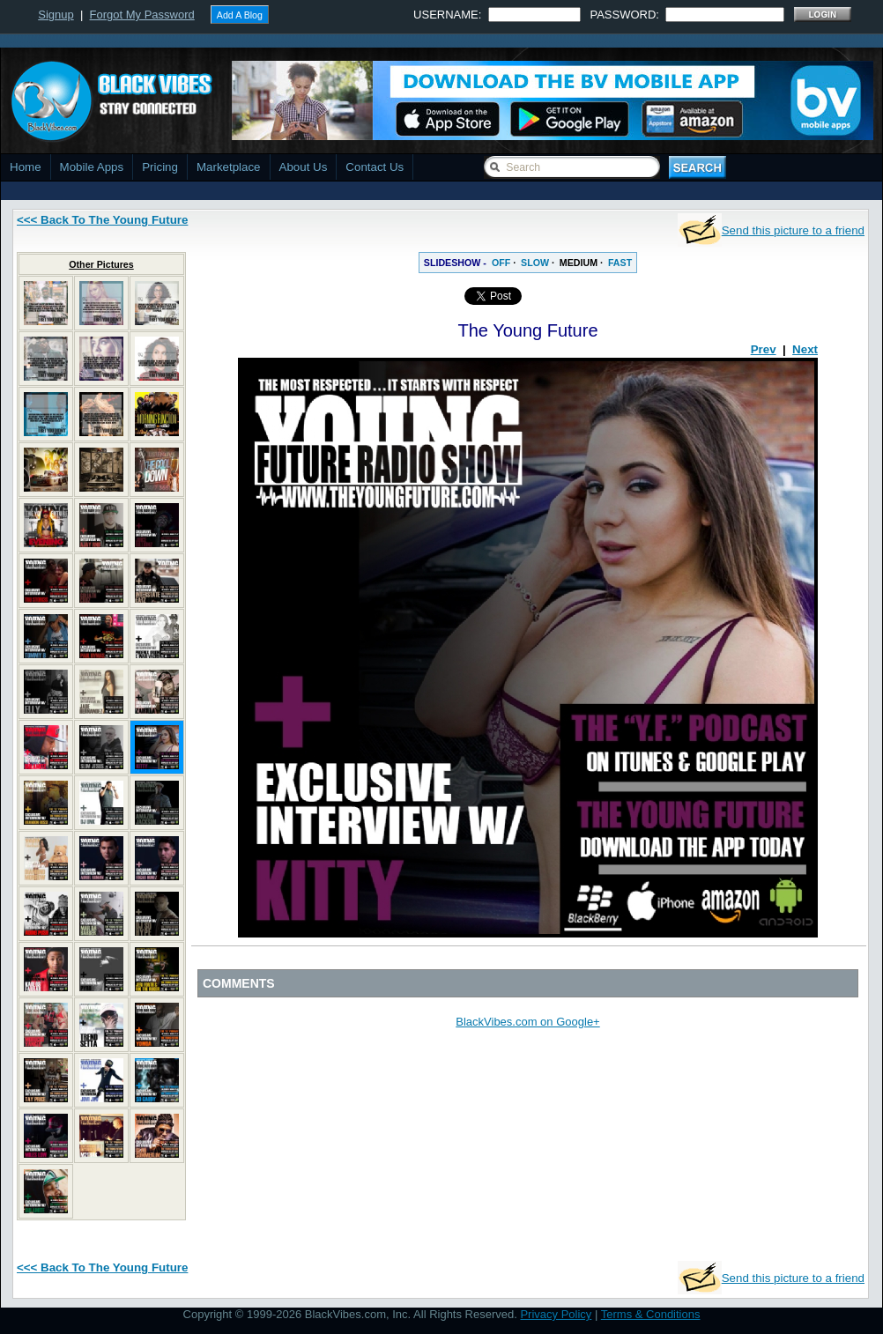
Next (805, 349)
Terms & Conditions (651, 1314)
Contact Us (374, 167)
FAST (620, 262)
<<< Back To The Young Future (102, 219)
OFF (501, 262)
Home (25, 167)
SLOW (535, 262)
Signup (55, 14)
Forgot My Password (142, 14)
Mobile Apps (92, 167)
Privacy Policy (555, 1314)
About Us (303, 167)
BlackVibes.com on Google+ (527, 1021)
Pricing (160, 167)
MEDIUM (578, 262)
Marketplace (229, 167)
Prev (763, 349)
